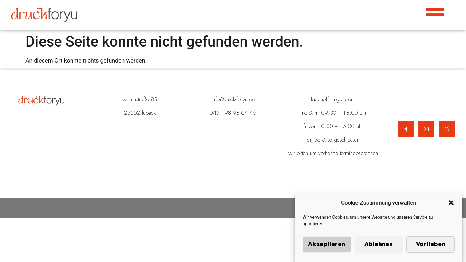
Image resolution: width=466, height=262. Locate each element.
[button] (451, 203)
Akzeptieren (326, 245)
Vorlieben (430, 245)
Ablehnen (378, 245)
